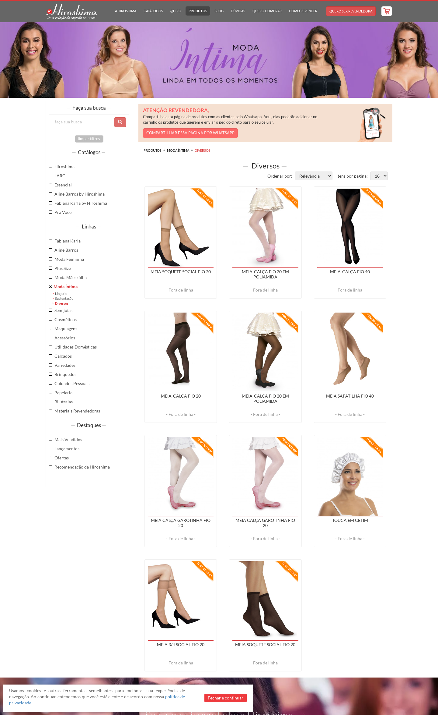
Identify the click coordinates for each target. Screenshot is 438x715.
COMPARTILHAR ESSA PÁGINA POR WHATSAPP (190, 133)
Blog (219, 11)
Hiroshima (64, 166)
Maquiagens (65, 328)
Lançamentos (66, 448)
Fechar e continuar (225, 697)
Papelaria (63, 392)
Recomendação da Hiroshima (82, 466)
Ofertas (61, 457)
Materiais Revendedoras (77, 410)
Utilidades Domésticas (75, 346)
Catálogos (153, 11)
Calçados (63, 356)
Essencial (63, 184)
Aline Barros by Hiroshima (79, 193)
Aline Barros (66, 250)
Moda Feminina (69, 259)
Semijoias (63, 310)
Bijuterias (63, 401)
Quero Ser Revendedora (350, 11)
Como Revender (303, 11)
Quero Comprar (267, 11)
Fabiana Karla (67, 240)
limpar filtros (89, 138)
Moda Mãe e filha (70, 277)
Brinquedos (65, 374)
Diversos (61, 303)
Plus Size (62, 268)
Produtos (198, 11)
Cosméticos (65, 319)
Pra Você (62, 212)
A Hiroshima (125, 11)
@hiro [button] (175, 11)
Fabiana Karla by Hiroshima (80, 203)
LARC (59, 175)
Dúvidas (238, 11)
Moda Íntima (66, 286)
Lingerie (61, 294)
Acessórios (64, 337)
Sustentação (64, 298)
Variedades (64, 365)
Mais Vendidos (68, 439)
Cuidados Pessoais (71, 383)
